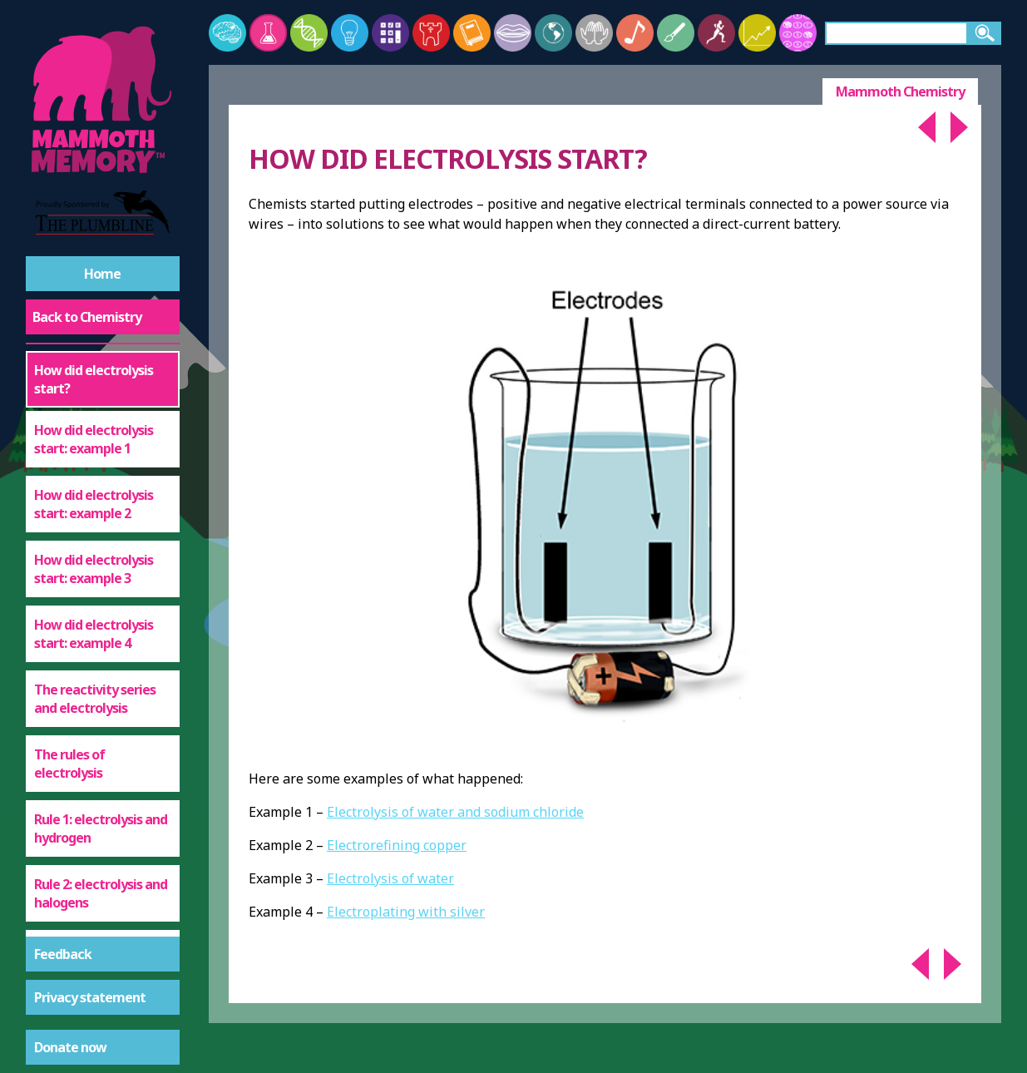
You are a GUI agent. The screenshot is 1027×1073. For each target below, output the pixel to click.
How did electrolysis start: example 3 (93, 569)
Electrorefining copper (397, 845)
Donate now (70, 1047)
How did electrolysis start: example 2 (93, 504)
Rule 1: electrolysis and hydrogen (100, 828)
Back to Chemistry (86, 317)
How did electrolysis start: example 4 (93, 634)
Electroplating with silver (406, 911)
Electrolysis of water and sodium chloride (455, 812)
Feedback (62, 954)
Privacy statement (90, 997)
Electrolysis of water (390, 878)
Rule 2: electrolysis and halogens (100, 893)
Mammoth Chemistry (900, 91)
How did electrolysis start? (93, 379)
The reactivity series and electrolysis (95, 698)
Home (102, 274)
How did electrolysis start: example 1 (93, 439)
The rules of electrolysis (69, 763)
